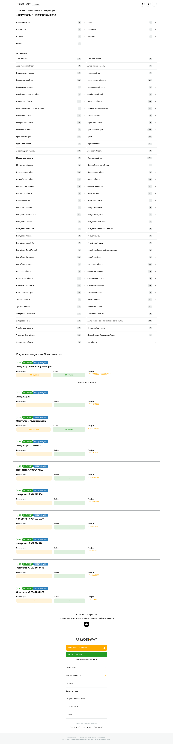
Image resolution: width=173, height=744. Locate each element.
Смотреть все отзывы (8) (86, 382)
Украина (98, 728)
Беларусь (75, 728)
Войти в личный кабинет (86, 648)
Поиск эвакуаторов (34, 11)
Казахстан (87, 728)
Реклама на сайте (75, 655)
